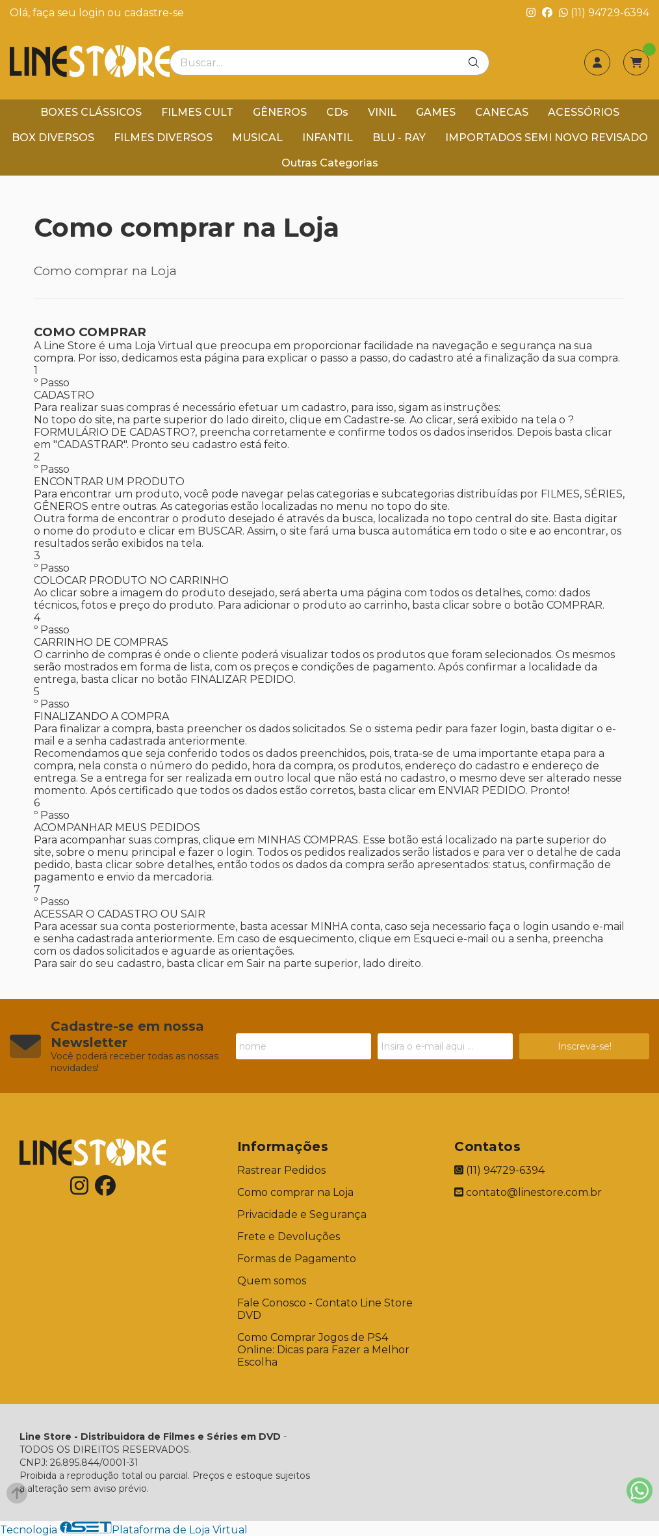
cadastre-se (154, 13)
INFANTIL (327, 137)
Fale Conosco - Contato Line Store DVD (325, 1309)
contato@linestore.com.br (528, 1192)
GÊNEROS (280, 112)
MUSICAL (257, 137)
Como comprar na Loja (295, 1192)
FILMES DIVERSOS (163, 137)
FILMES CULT (197, 112)
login (93, 13)
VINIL (382, 112)
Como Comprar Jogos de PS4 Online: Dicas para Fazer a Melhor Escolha (323, 1349)
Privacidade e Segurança (302, 1214)
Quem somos (271, 1281)
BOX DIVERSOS (53, 137)
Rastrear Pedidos (281, 1170)
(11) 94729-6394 (604, 13)
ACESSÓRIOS (583, 112)
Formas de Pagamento (296, 1258)
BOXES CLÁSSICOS (91, 112)
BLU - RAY (399, 137)
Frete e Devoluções (288, 1236)
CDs (337, 112)
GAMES (436, 112)
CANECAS (501, 112)
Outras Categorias (329, 163)
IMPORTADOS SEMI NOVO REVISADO (546, 137)
